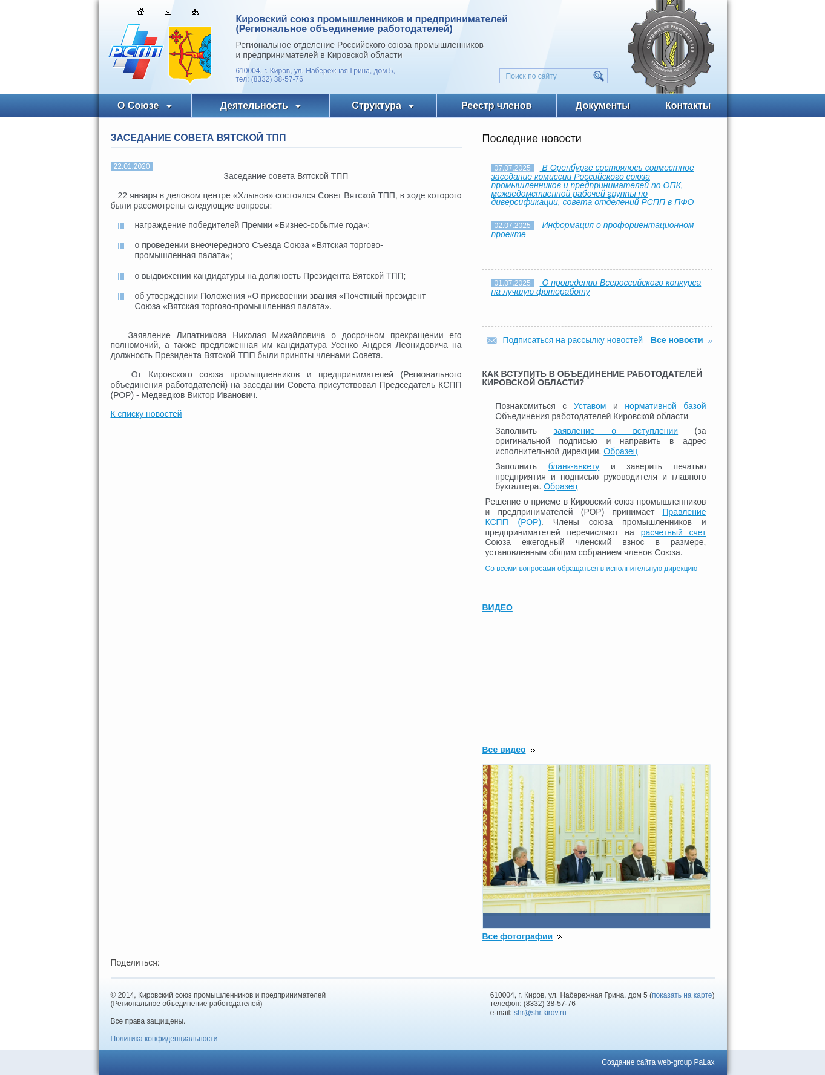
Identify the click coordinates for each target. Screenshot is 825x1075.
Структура (376, 105)
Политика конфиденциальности (164, 1038)
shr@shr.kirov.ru (540, 1012)
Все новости (677, 340)
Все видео (504, 749)
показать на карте (682, 995)
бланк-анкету (574, 466)
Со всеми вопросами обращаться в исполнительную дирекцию (591, 568)
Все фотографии (517, 936)
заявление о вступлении (616, 431)
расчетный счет (673, 532)
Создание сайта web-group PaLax (658, 1062)
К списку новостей (146, 414)
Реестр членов (496, 105)
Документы (603, 105)
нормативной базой (665, 406)
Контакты (688, 105)
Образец (620, 451)
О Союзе (138, 105)
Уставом (590, 406)
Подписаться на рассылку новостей (573, 340)
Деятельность (254, 105)
